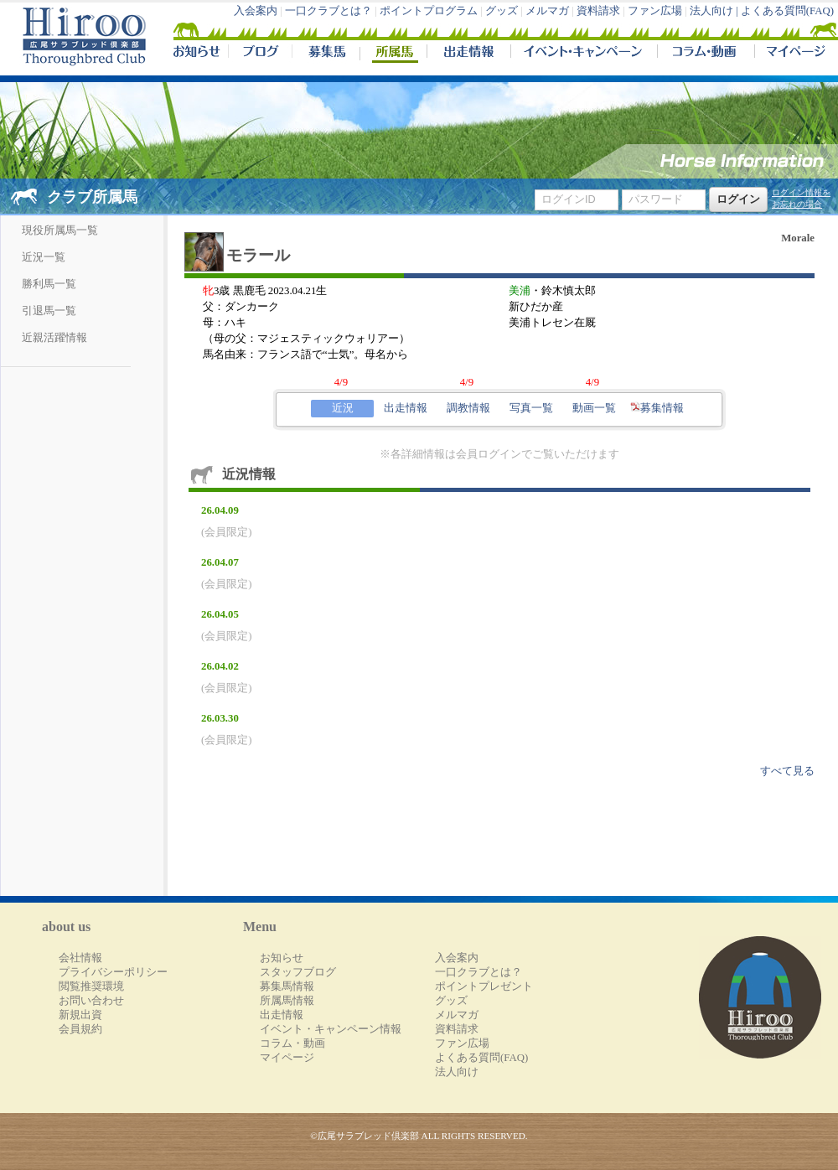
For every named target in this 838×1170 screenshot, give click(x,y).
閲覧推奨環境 (91, 986)
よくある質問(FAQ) (787, 11)
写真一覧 (531, 408)
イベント (583, 54)
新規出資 (80, 1015)
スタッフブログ (298, 972)
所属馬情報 (287, 1001)
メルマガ (547, 11)
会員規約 (80, 1029)
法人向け (456, 1072)
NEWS (198, 54)
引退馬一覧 (49, 311)
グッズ (501, 11)
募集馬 (326, 54)
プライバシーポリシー (113, 972)
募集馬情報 (287, 986)
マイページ (792, 54)
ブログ (260, 54)
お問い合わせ (91, 1001)
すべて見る (787, 771)
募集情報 (657, 408)
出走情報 (468, 54)
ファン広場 (655, 11)
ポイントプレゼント (484, 986)
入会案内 (255, 11)
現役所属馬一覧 (60, 230)
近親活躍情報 (54, 338)
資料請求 (598, 11)
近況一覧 (43, 257)
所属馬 (393, 54)
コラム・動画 (706, 54)
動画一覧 (594, 408)
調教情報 (468, 408)
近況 (343, 408)
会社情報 (80, 958)
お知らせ (281, 958)
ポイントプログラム (429, 11)
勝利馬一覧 (49, 284)
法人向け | (715, 11)
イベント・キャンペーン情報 (330, 1029)
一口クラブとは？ (328, 11)
